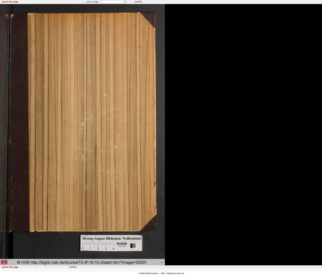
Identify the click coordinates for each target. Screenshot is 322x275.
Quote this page (10, 1)
